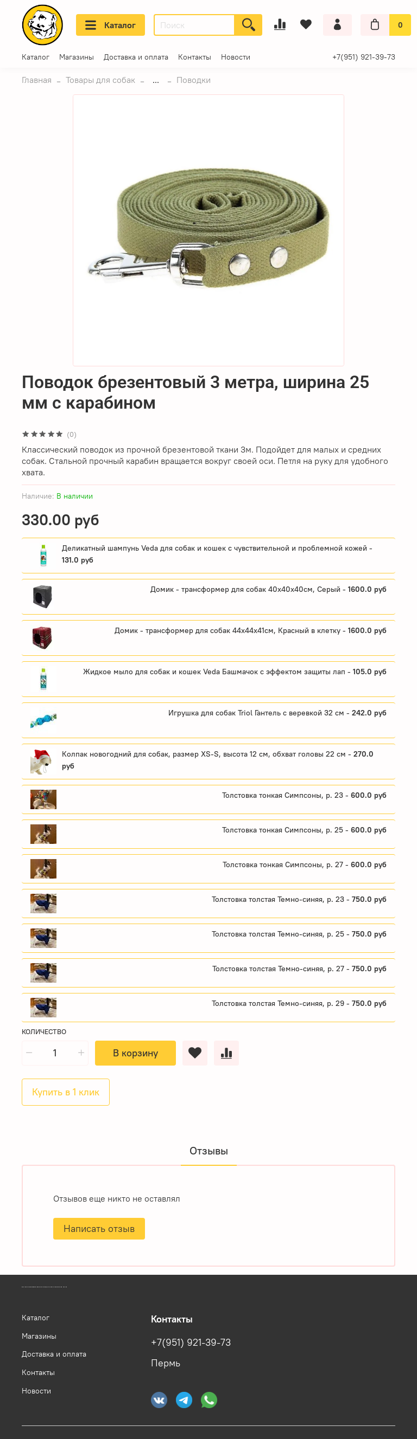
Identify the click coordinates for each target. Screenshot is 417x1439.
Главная (37, 79)
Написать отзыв (99, 1228)
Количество (44, 1032)
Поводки (193, 79)
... (156, 80)
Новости (235, 57)
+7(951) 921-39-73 (363, 57)
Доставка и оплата (136, 57)
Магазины (76, 57)
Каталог (110, 25)
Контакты (194, 57)
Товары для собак (100, 79)
